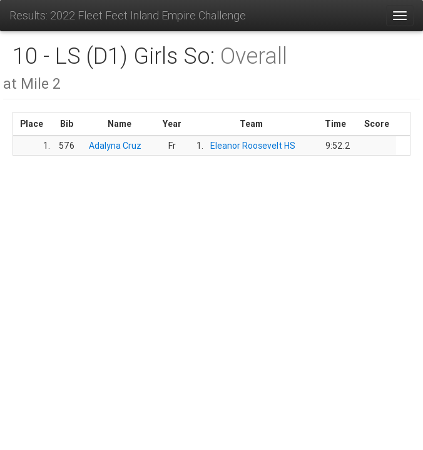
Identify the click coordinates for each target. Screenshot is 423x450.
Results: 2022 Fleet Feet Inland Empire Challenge (127, 15)
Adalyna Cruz (115, 145)
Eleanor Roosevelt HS (252, 145)
